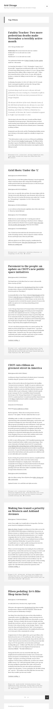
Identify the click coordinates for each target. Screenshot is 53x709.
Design (9, 349)
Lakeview (35, 351)
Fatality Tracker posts (26, 141)
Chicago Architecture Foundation (31, 576)
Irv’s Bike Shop (24, 617)
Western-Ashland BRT (17, 579)
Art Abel (37, 685)
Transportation (22, 685)
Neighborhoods (36, 154)
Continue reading (14, 340)
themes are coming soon (15, 244)
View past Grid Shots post (29, 242)
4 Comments (16, 688)
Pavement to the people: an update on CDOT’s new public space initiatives (26, 269)
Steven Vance (24, 154)
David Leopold (14, 494)
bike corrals (17, 351)
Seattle (12, 465)
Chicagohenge (11, 253)
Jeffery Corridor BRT (16, 577)
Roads (39, 349)
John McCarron (18, 297)
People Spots (15, 352)
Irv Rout (13, 687)
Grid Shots (30, 252)
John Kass (28, 297)
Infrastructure (36, 252)
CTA (16, 253)
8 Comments (12, 157)
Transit (18, 576)
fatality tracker (34, 156)
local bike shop (26, 687)
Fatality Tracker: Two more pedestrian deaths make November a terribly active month (25, 37)
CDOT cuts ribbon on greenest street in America (25, 366)
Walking (13, 156)
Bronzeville (22, 351)
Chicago (31, 154)
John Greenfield (23, 348)
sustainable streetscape (13, 495)
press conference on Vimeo (21, 408)
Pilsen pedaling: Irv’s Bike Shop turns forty (24, 593)
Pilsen (39, 156)
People (9, 156)
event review (21, 494)
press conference (31, 494)
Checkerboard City (29, 287)
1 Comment (28, 253)
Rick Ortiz (35, 687)
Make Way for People (18, 311)
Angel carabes (32, 685)
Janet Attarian (29, 351)
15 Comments (26, 352)
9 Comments (27, 579)
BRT (23, 576)
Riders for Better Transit (15, 529)
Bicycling (31, 348)
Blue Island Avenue (31, 492)
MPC (19, 253)
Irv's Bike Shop (18, 687)
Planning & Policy (33, 349)
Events (37, 491)
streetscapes (39, 494)
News (42, 154)
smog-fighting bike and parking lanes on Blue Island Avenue (25, 446)
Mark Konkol (36, 295)
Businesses (35, 348)
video (21, 495)
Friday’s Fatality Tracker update (34, 60)
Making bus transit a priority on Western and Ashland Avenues (26, 511)
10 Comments (27, 495)
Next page (47, 697)
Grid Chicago (10, 5)
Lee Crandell (24, 577)
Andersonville (11, 351)
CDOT (38, 492)
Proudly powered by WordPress (16, 706)
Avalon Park (20, 156)
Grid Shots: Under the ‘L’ (23, 170)
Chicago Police (27, 156)
